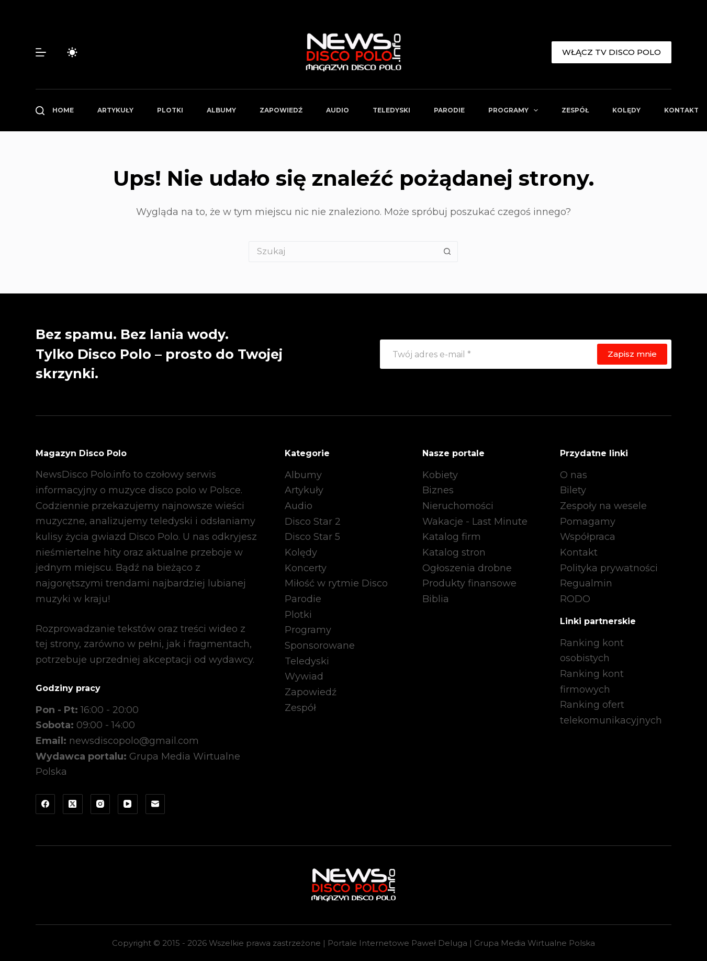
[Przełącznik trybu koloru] (72, 52)
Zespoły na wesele (603, 506)
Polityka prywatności (609, 568)
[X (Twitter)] (73, 804)
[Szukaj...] (343, 251)
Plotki (170, 110)
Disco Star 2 (313, 521)
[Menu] (41, 52)
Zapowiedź (281, 110)
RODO (575, 599)
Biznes (438, 490)
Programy (515, 110)
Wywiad (304, 676)
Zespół (575, 110)
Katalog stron (454, 552)
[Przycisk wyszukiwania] (447, 251)
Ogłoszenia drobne (467, 568)
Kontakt (579, 552)
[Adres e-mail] (488, 354)
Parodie (449, 110)
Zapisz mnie (632, 354)
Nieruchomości (457, 506)
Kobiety (440, 475)
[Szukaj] (40, 110)
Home (63, 110)
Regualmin (586, 583)
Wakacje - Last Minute (475, 521)
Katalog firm (451, 536)
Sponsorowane (320, 645)
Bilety (573, 490)
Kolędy (626, 110)
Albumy (221, 110)
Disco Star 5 (312, 536)
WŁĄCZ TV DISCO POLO (611, 52)
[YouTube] (128, 804)
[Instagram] (100, 804)
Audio (337, 110)
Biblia (435, 599)
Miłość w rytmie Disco (336, 583)
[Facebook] (45, 804)
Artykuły (115, 110)
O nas (573, 475)
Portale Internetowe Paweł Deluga (397, 943)
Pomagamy (587, 521)
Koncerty (306, 568)
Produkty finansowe (469, 583)
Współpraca (587, 536)
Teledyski (391, 110)
